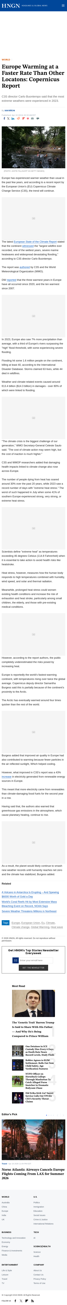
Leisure (5, 1275)
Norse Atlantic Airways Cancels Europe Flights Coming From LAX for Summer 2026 (33, 1174)
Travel (4, 1164)
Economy (6, 1242)
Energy (5, 1246)
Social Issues (39, 1215)
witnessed (28, 246)
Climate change (20, 927)
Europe (16, 922)
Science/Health (42, 1246)
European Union (30, 922)
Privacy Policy (40, 1279)
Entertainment (10, 1264)
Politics (37, 1202)
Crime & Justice (41, 1219)
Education (38, 1211)
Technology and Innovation (14, 1238)
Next (63, 1115)
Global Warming (40, 927)
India (4, 1215)
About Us (38, 1270)
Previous (57, 1115)
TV (3, 1283)
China (4, 1207)
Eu (43, 922)
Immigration (39, 1207)
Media (4, 1255)
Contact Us (38, 1275)
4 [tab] (53, 1115)
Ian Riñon (10, 110)
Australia (5, 1202)
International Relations (43, 1224)
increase (6, 776)
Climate (50, 922)
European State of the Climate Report (35, 241)
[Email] (32, 118)
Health (36, 1256)
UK (3, 1219)
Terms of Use (39, 1283)
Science (37, 1252)
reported (11, 280)
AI (34, 1238)
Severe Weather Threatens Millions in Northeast (29, 911)
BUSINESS (6, 1232)
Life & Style (7, 1270)
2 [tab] (48, 1115)
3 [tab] (51, 1115)
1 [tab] (46, 1115)
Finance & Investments (12, 1251)
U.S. (35, 1196)
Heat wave (57, 927)
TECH (36, 1232)
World (6, 59)
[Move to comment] (37, 118)
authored (25, 267)
